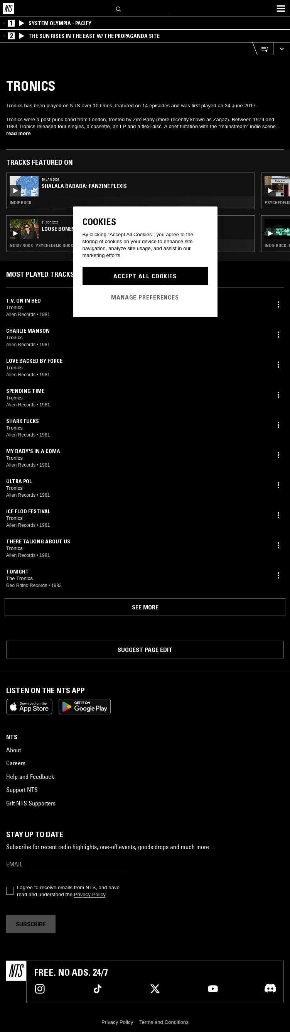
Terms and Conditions (164, 1022)
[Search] (119, 8)
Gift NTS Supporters (31, 803)
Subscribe (31, 924)
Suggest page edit (145, 649)
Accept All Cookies (145, 276)
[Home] (8, 8)
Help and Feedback (30, 776)
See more (145, 607)
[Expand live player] (281, 48)
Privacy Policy (89, 894)
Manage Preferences (145, 297)
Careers (15, 763)
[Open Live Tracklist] (262, 48)
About (13, 750)
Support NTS (22, 789)
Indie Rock (20, 202)
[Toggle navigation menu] (281, 8)
